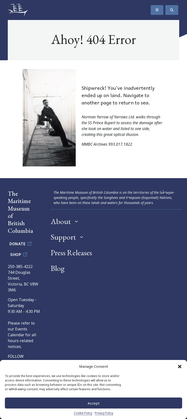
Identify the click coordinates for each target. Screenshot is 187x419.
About (61, 221)
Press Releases (71, 252)
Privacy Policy (104, 413)
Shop (19, 254)
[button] (179, 366)
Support (63, 237)
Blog (58, 268)
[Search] (171, 10)
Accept (94, 403)
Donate (20, 243)
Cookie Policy (83, 413)
